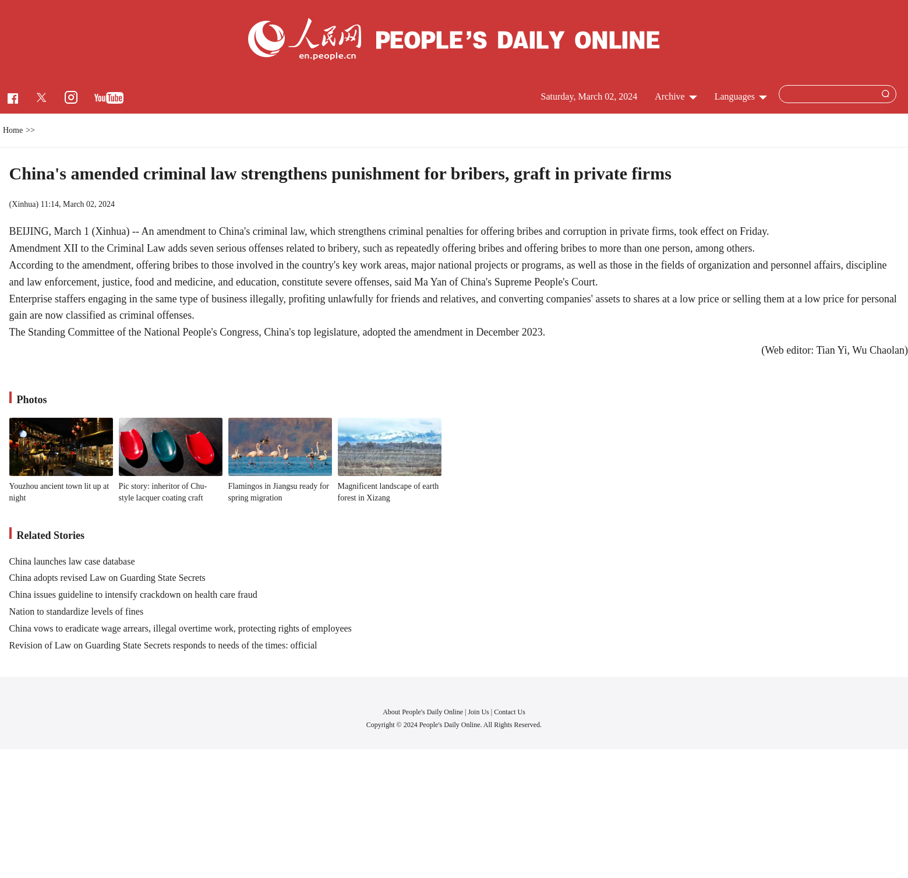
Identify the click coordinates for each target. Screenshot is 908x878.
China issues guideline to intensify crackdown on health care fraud (133, 595)
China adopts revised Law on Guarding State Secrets (107, 578)
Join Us (479, 712)
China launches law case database (72, 561)
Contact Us (509, 712)
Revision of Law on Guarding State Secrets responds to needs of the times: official (163, 645)
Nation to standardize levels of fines (76, 611)
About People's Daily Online (423, 712)
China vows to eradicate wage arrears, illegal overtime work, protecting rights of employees (180, 628)
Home (13, 130)
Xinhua (24, 204)
